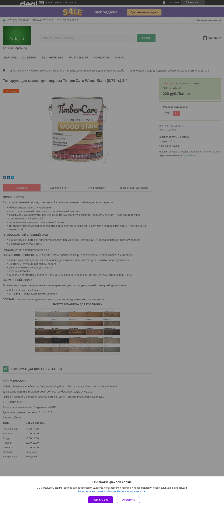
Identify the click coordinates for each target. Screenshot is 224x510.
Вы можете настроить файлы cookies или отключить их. (110, 491)
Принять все (100, 499)
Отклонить (128, 499)
